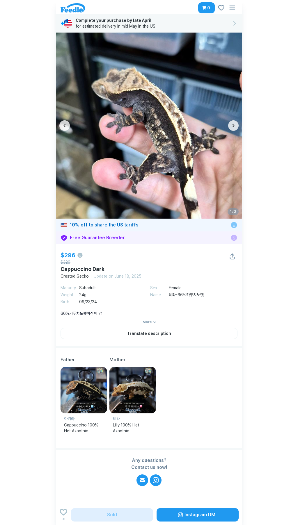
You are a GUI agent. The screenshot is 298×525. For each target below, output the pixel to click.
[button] (206, 7)
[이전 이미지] (64, 125)
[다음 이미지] (233, 125)
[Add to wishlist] (63, 515)
